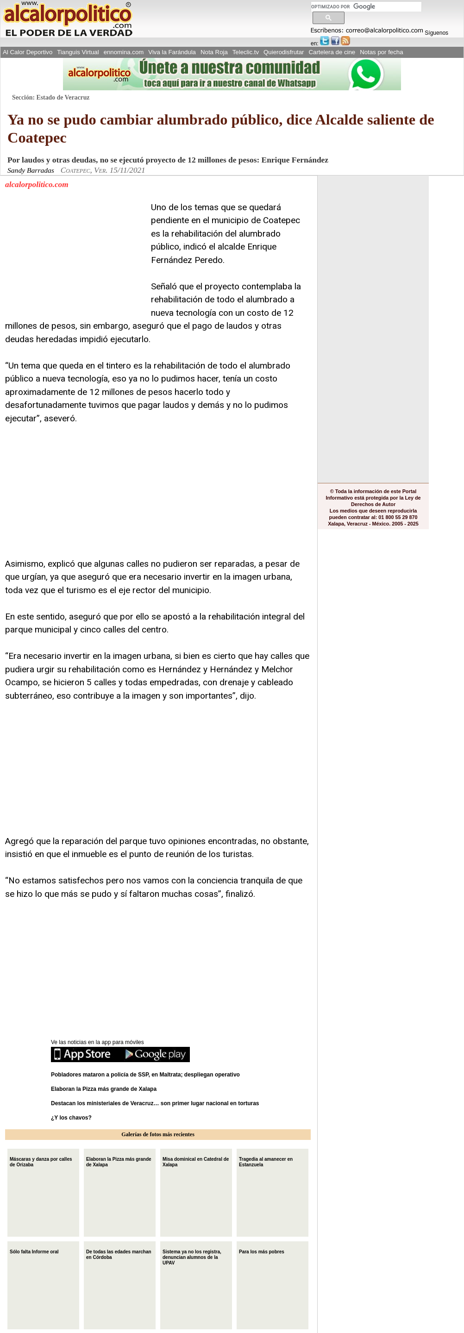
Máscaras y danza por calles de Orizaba (41, 1161)
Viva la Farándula (172, 52)
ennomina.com (124, 52)
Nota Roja (214, 52)
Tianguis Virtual (78, 52)
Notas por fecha (381, 52)
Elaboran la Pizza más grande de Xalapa (104, 1089)
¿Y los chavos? (72, 1117)
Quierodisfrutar (283, 52)
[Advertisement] (74, 259)
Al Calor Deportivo (27, 52)
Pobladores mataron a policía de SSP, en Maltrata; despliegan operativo (145, 1074)
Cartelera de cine (332, 52)
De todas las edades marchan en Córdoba (118, 1253)
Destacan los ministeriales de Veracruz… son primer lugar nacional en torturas (155, 1103)
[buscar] (366, 7)
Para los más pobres (261, 1250)
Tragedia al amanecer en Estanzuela (266, 1161)
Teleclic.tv (245, 52)
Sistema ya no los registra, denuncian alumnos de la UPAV (192, 1256)
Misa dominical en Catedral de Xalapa (196, 1161)
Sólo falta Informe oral (34, 1250)
